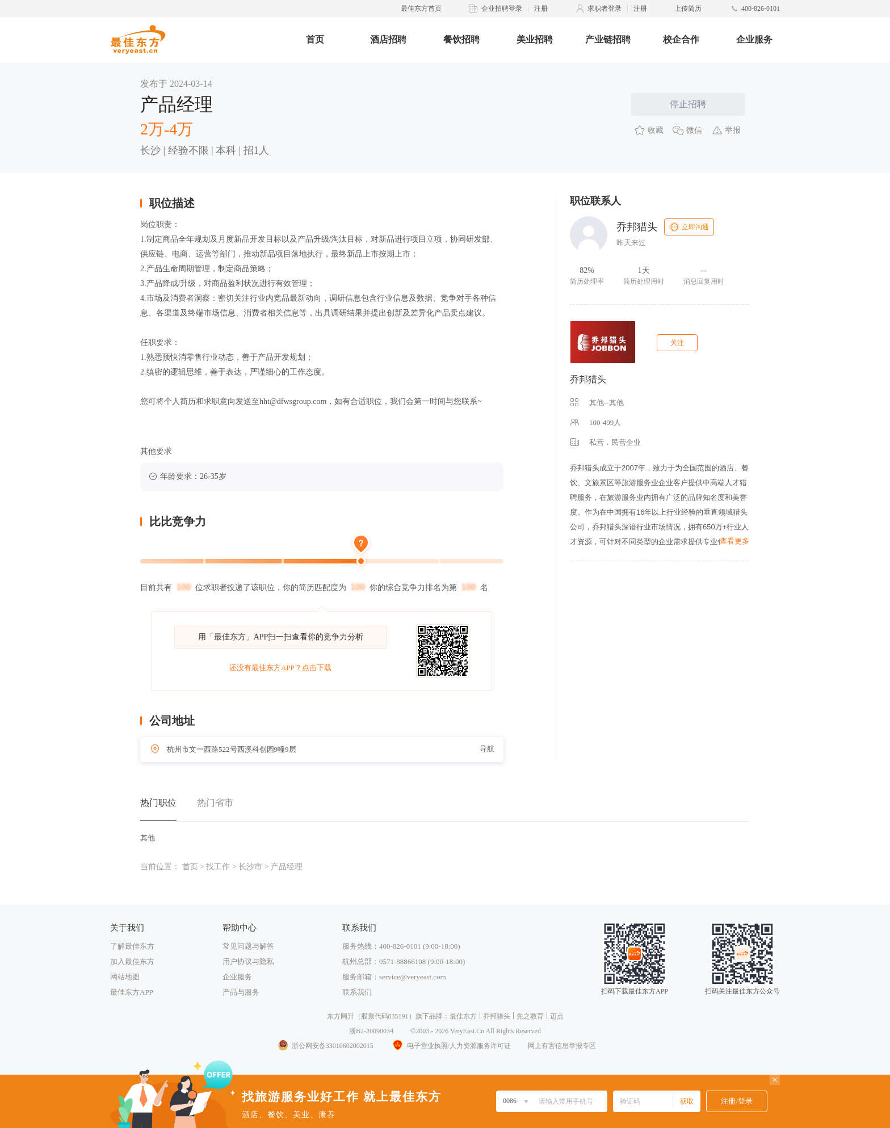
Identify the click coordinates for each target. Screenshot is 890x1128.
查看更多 (734, 541)
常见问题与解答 (248, 946)
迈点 (557, 1016)
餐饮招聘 (461, 39)
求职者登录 (604, 8)
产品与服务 (240, 992)
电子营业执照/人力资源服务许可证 (451, 1046)
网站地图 (125, 977)
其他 (147, 838)
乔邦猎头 (588, 379)
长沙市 (250, 866)
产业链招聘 (608, 39)
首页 (315, 39)
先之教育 (530, 1016)
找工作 (218, 866)
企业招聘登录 (501, 8)
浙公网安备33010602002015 (325, 1046)
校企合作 (681, 39)
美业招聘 (535, 39)
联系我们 (357, 992)
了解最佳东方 (132, 946)
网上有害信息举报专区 (562, 1046)
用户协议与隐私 (248, 961)
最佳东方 (463, 1016)
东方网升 (340, 1016)
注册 (541, 8)
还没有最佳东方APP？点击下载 (280, 667)
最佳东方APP (131, 992)
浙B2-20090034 (371, 1031)
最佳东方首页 (421, 8)
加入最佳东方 (132, 961)
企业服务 (754, 39)
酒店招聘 (388, 39)
